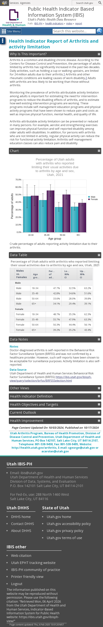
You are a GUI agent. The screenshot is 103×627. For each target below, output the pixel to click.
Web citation (21, 555)
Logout (16, 583)
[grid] (51, 300)
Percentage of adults (53, 274)
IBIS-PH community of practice (35, 569)
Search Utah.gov (84, 3)
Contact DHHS (22, 523)
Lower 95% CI (68, 274)
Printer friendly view (27, 576)
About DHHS (21, 530)
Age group (36, 276)
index (69, 23)
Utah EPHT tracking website (33, 562)
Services (14, 3)
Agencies (25, 3)
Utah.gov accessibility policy (69, 523)
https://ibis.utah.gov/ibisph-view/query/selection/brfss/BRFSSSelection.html (51, 379)
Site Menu (13, 31)
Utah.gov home (59, 516)
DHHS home (21, 516)
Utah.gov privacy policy (65, 530)
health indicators (54, 23)
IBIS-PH (38, 23)
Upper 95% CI (83, 274)
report (78, 23)
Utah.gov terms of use (64, 537)
